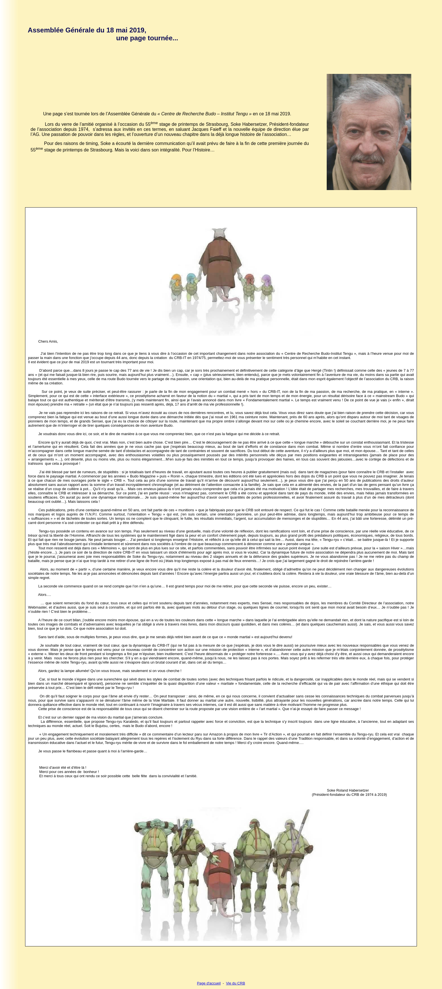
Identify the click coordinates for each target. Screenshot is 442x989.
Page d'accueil (209, 983)
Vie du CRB (235, 983)
